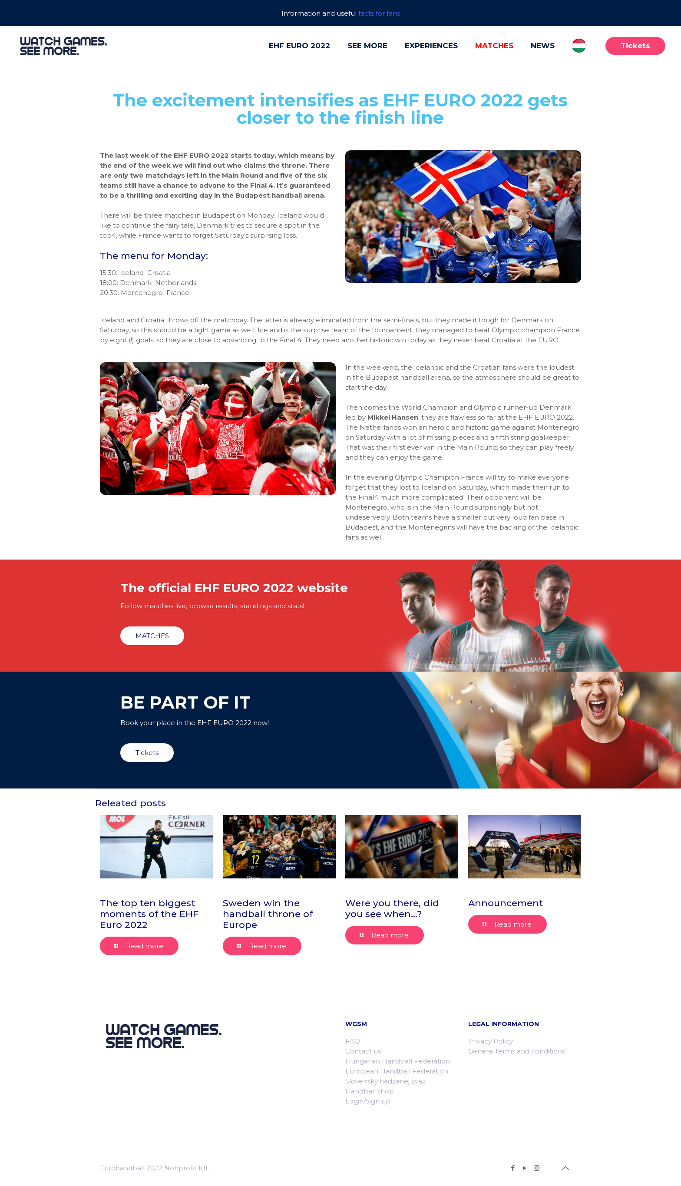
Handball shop (369, 1091)
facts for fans (379, 13)
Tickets (635, 45)
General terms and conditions (516, 1051)
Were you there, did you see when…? (392, 908)
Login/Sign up (367, 1101)
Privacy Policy (490, 1041)
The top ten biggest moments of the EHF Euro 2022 (149, 914)
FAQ (352, 1041)
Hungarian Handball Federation (397, 1061)
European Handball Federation (396, 1071)
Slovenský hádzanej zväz (385, 1081)
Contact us (363, 1051)
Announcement (505, 903)
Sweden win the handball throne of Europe (268, 914)
